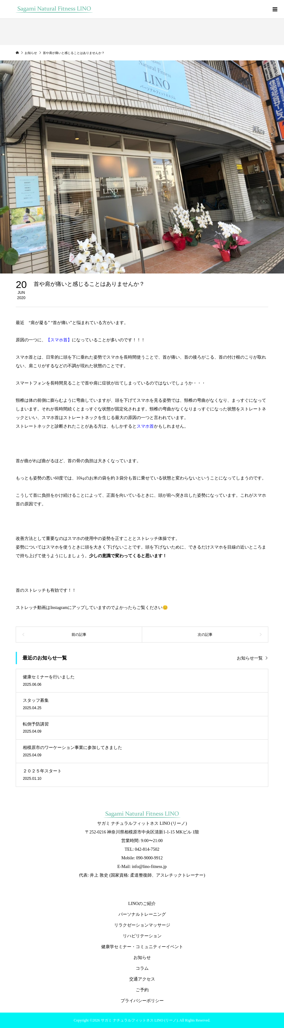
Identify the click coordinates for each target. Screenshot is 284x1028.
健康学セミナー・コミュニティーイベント (142, 946)
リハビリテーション (142, 936)
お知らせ (142, 957)
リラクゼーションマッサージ (142, 925)
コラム (142, 968)
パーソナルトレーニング (142, 914)
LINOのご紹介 (142, 903)
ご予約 (142, 990)
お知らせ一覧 (250, 658)
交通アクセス (142, 979)
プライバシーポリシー (142, 1000)
